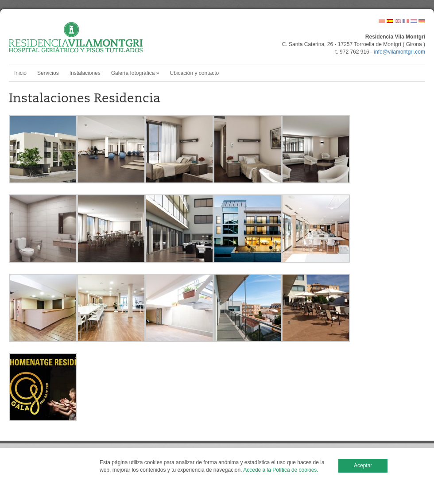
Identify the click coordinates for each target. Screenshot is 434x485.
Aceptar (363, 465)
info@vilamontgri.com (399, 52)
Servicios (48, 73)
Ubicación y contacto (194, 73)
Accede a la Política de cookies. (280, 470)
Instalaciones (85, 73)
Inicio (20, 73)
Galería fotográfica (135, 73)
